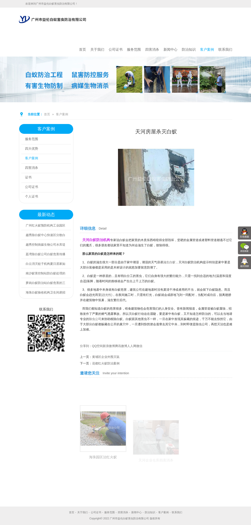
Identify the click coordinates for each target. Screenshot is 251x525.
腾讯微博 (121, 346)
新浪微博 (109, 346)
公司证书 (116, 49)
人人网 (131, 346)
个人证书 (33, 197)
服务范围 (134, 49)
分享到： (86, 346)
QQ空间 (97, 346)
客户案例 (207, 49)
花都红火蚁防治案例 (106, 363)
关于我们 (97, 49)
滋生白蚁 (169, 262)
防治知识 (189, 49)
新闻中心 (170, 49)
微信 (139, 346)
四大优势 (33, 149)
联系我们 (225, 49)
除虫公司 (95, 319)
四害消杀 (152, 49)
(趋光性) (106, 295)
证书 (29, 178)
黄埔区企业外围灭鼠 (106, 357)
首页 (82, 49)
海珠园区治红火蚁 (103, 486)
